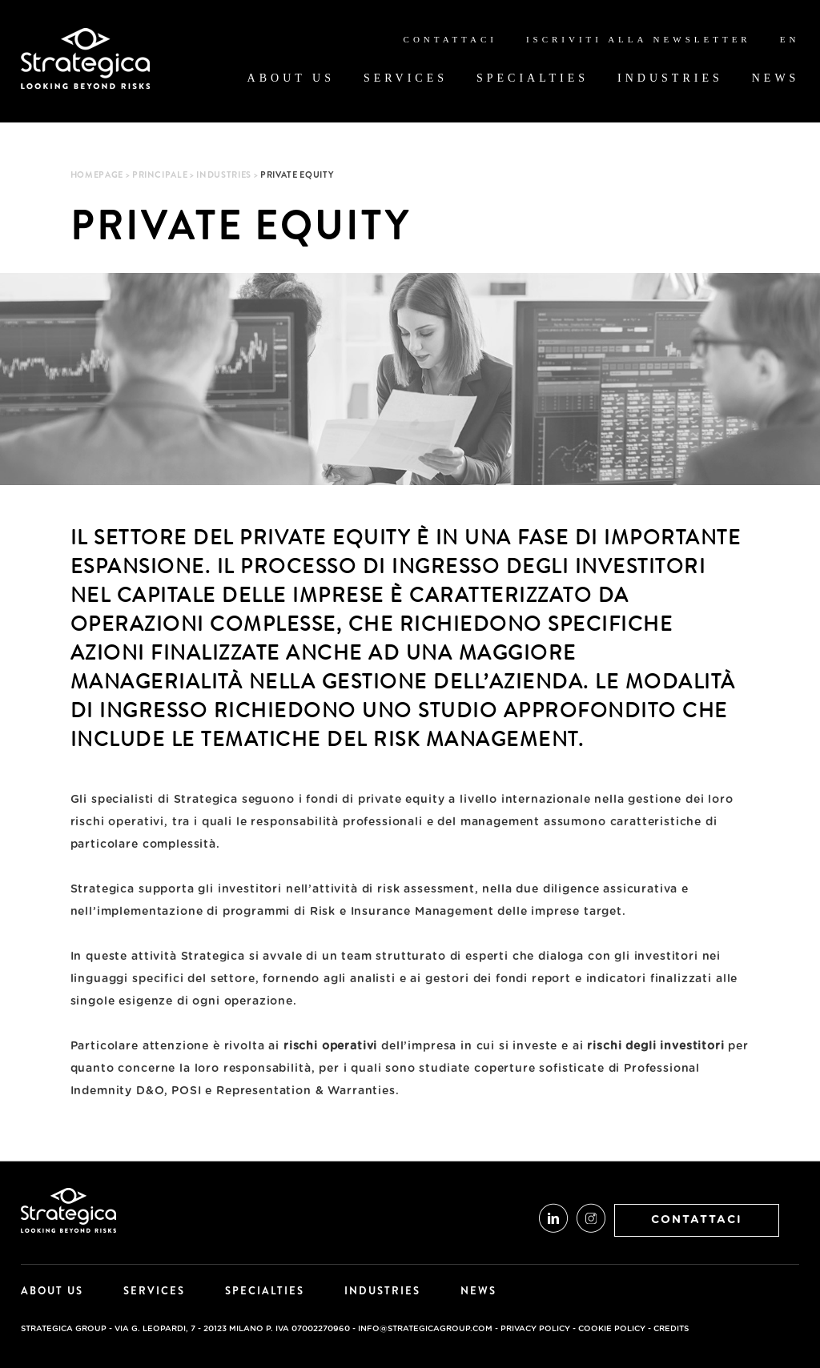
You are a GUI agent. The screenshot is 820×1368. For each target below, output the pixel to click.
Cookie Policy (611, 1329)
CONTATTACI (696, 1220)
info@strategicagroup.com (425, 1329)
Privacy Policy (535, 1329)
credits (671, 1329)
